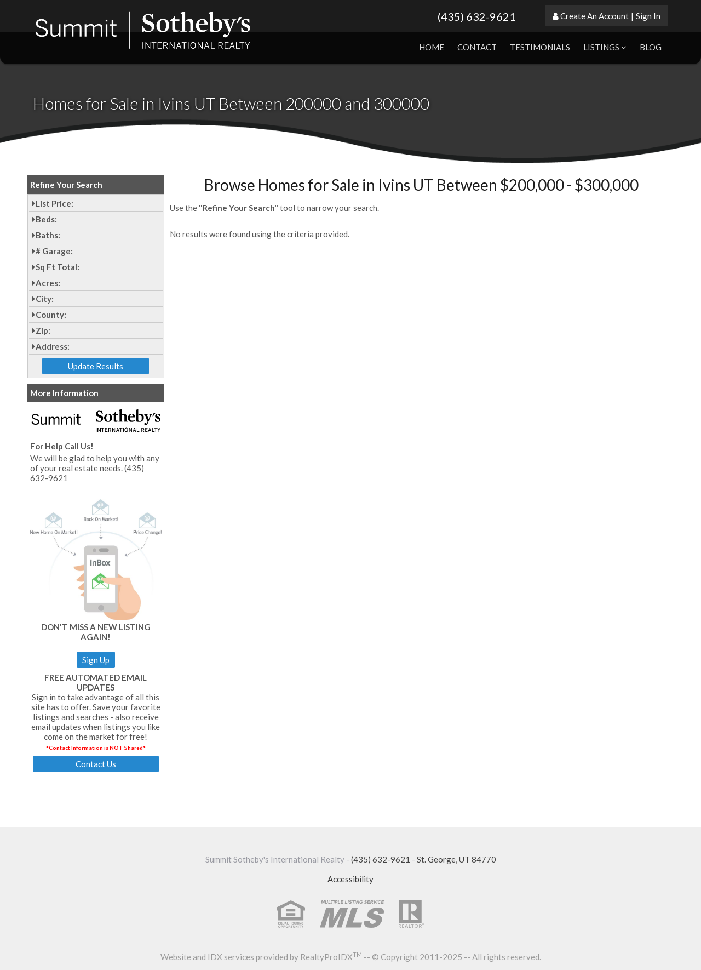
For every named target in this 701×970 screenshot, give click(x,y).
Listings (605, 47)
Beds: (46, 219)
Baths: (48, 235)
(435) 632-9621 (477, 16)
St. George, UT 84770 (456, 859)
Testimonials (540, 47)
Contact (477, 47)
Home (431, 47)
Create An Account (594, 16)
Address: (53, 346)
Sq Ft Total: (57, 267)
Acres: (48, 283)
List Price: (54, 203)
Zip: (43, 330)
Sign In (648, 16)
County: (51, 314)
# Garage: (54, 251)
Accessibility (350, 879)
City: (45, 299)
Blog (651, 47)
